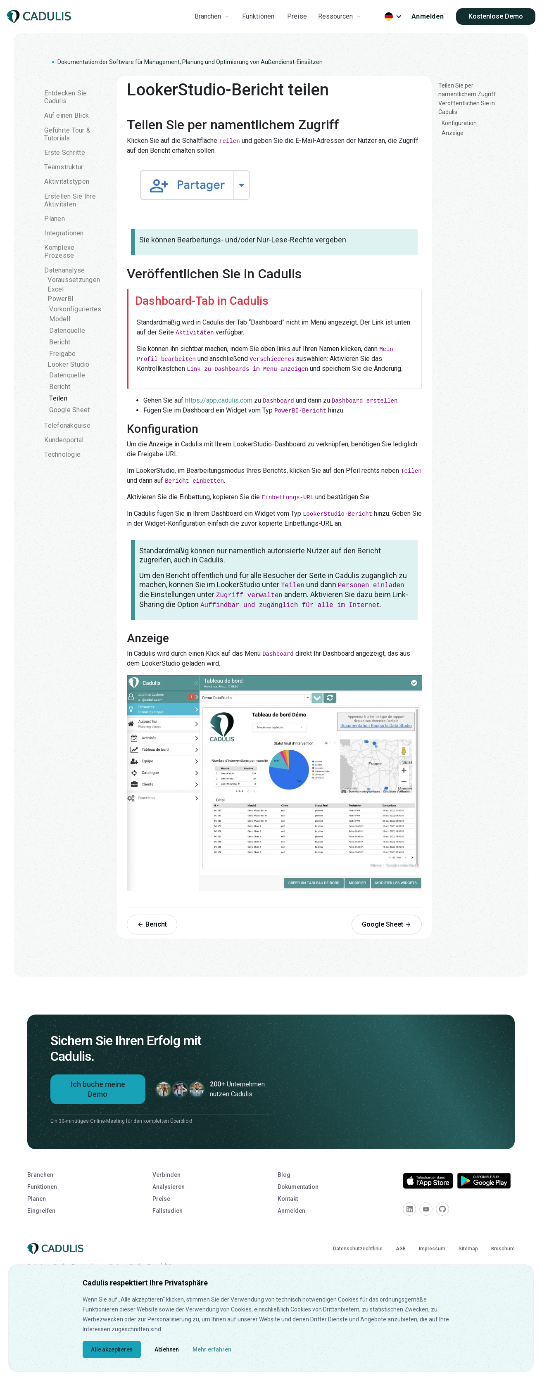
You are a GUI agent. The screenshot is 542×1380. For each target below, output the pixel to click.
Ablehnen (167, 1349)
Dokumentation (298, 1186)
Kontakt (288, 1198)
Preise (297, 16)
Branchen (40, 1174)
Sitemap (468, 1249)
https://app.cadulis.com (218, 400)
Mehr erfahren (212, 1349)
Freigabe (62, 354)
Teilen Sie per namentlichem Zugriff (467, 89)
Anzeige (453, 133)
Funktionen (258, 16)
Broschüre (503, 1249)
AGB (401, 1249)
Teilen (58, 398)
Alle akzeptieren (112, 1349)
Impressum (432, 1249)
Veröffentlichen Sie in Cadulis (466, 107)
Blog (284, 1174)
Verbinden (166, 1174)
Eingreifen (41, 1210)
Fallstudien (167, 1210)
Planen (36, 1198)
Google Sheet (69, 410)
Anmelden (427, 16)
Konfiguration (459, 123)
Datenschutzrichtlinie (358, 1249)
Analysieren (168, 1186)
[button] (213, 16)
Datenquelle (67, 330)
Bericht (59, 342)
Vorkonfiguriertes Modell (75, 314)
